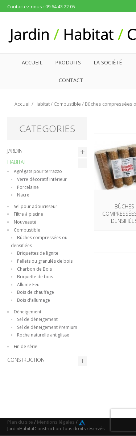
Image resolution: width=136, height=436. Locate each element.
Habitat (42, 104)
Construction (26, 359)
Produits (68, 62)
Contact (71, 80)
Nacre (23, 195)
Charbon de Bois (34, 269)
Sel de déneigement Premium (47, 327)
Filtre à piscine (28, 214)
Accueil (32, 62)
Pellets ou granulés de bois (45, 261)
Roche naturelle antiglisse (43, 335)
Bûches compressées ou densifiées (39, 241)
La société (108, 62)
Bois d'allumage (33, 300)
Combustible (67, 104)
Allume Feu (28, 285)
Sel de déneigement (37, 319)
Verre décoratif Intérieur (42, 179)
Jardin (14, 150)
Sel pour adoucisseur (35, 206)
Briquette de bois (35, 277)
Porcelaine (28, 187)
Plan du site (20, 422)
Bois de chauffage (35, 292)
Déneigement (27, 312)
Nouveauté (25, 222)
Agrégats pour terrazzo (38, 171)
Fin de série (25, 346)
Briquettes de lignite (37, 253)
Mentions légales (56, 422)
